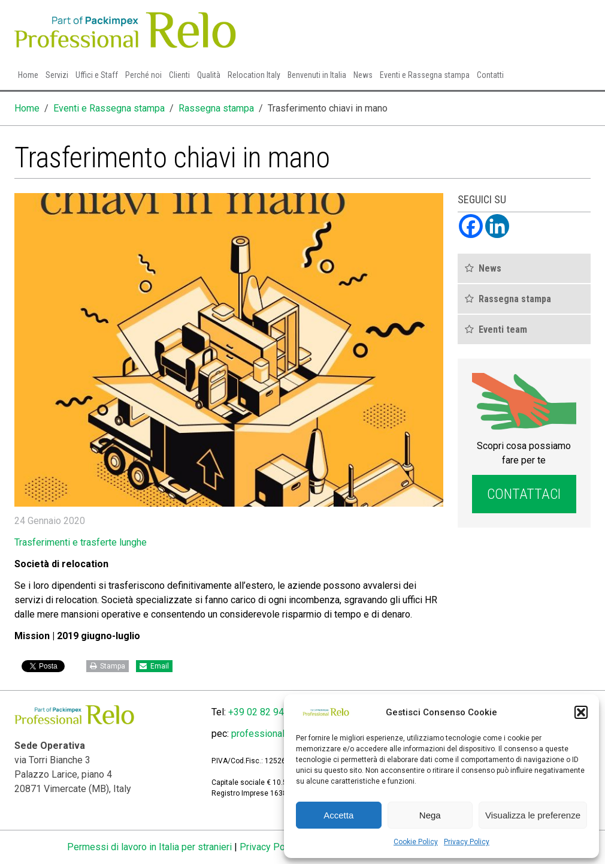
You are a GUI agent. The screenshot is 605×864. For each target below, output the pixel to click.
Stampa (107, 666)
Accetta (338, 815)
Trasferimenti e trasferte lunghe (80, 542)
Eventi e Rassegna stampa (425, 75)
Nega (430, 815)
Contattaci (524, 494)
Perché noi (143, 75)
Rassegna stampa (216, 108)
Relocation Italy (254, 75)
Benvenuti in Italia (317, 75)
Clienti (179, 75)
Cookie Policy (416, 842)
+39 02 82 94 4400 (268, 712)
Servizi (57, 75)
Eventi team (503, 329)
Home (28, 75)
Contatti (490, 75)
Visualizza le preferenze (532, 815)
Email (154, 666)
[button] (581, 712)
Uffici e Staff (96, 75)
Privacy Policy (466, 842)
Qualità (208, 75)
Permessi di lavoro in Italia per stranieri (149, 847)
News (363, 75)
